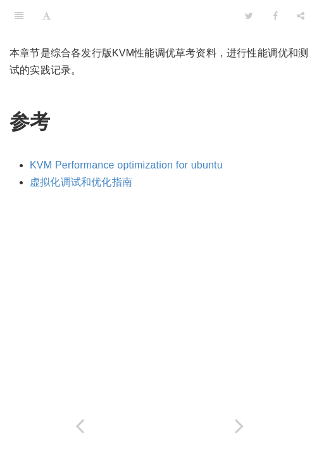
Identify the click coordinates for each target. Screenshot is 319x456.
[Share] (300, 16)
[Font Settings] (46, 16)
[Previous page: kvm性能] (80, 426)
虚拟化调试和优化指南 (81, 182)
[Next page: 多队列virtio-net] (239, 426)
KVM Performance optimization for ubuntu (126, 165)
